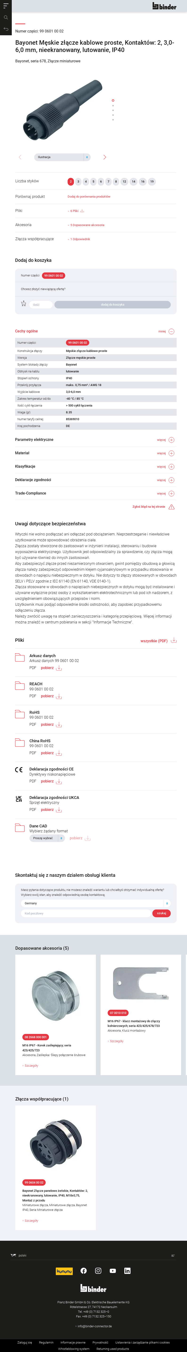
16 (142, 181)
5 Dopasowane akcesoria (87, 225)
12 (124, 181)
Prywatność (100, 1342)
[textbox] (60, 157)
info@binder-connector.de (95, 1326)
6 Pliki (77, 210)
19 (152, 181)
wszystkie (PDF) (154, 641)
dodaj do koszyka (112, 304)
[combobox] (62, 157)
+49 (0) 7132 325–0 (96, 1311)
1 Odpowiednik (80, 239)
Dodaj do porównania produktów (89, 196)
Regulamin (46, 1342)
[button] (6, 6)
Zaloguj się (24, 1342)
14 (133, 181)
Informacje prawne (73, 1342)
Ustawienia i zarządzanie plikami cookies (142, 1342)
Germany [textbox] (31, 903)
